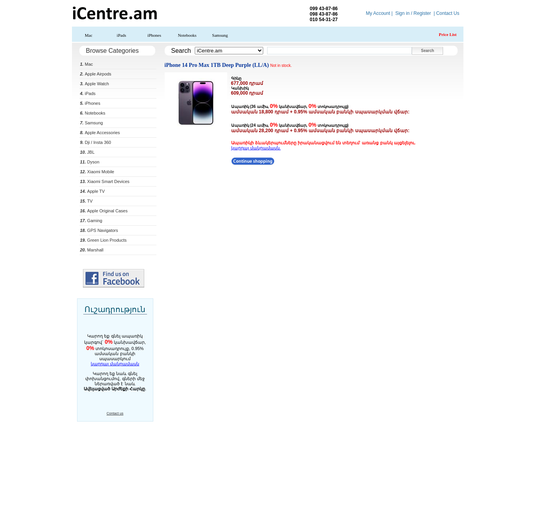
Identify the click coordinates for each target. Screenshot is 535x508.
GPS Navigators (99, 230)
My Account (378, 13)
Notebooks (187, 35)
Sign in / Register (413, 13)
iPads (121, 35)
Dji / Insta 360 (95, 142)
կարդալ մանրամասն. (256, 147)
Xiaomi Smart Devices (105, 181)
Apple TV (92, 191)
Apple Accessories (100, 132)
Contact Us (447, 13)
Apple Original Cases (104, 210)
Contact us (114, 413)
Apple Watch (94, 83)
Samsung (220, 35)
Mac (89, 35)
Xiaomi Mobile (97, 171)
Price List (448, 34)
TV (86, 201)
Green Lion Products (103, 240)
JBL (87, 152)
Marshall (92, 250)
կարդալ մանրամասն (115, 363)
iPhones (154, 35)
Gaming (91, 220)
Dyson (90, 162)
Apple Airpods (95, 74)
